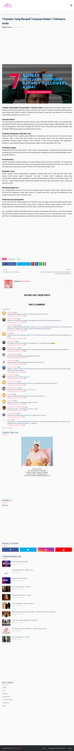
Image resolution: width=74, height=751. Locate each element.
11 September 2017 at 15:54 (15, 391)
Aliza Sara (10, 400)
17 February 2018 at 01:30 (15, 425)
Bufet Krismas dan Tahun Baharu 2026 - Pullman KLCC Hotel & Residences (34, 612)
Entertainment (6, 696)
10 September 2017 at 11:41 (15, 345)
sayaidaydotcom (12, 348)
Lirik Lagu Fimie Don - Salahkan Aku (22, 570)
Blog (4, 690)
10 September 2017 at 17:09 (16, 351)
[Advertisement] (38, 46)
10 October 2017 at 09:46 (15, 417)
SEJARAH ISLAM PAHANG (15, 407)
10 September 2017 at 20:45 (16, 358)
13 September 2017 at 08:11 (15, 398)
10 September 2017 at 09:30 (16, 316)
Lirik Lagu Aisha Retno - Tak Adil (21, 595)
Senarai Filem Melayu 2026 (20, 561)
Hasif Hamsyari (12, 367)
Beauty (5, 687)
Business (5, 693)
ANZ (8, 333)
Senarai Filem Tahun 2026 (19, 578)
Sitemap (69, 748)
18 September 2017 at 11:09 (15, 404)
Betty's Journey (12, 381)
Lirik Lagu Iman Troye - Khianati (21, 587)
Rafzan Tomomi (7, 27)
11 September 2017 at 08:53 (16, 364)
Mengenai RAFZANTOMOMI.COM (57, 748)
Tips (8, 14)
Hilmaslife (10, 312)
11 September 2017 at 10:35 (15, 372)
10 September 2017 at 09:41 (16, 322)
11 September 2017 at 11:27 (15, 378)
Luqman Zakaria (12, 354)
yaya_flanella (11, 360)
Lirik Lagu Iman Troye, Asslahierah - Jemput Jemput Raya (29, 628)
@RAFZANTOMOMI (16, 748)
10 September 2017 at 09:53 (16, 330)
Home (3, 14)
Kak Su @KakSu (12, 325)
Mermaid (10, 394)
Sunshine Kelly (12, 413)
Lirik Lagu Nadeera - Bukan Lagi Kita (22, 603)
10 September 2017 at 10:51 (16, 338)
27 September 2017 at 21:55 (16, 410)
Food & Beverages (8, 699)
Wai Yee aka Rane (12, 388)
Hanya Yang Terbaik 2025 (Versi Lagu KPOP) (24, 620)
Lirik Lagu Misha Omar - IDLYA (20, 637)
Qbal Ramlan (11, 341)
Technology (6, 702)
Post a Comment (7, 428)
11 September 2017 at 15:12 (15, 385)
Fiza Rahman (11, 375)
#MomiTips (11, 259)
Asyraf (9, 420)
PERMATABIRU (12, 319)
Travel (4, 705)
